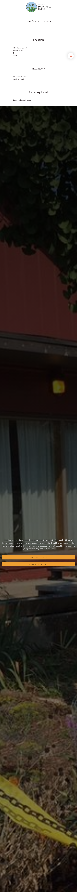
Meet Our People (38, 564)
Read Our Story (38, 557)
